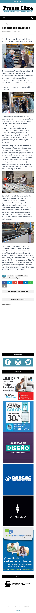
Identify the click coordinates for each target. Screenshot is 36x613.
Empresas (10, 276)
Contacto (26, 606)
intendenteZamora (8, 278)
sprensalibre (7, 31)
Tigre (7, 24)
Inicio (3, 24)
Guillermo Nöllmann (21, 276)
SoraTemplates (13, 609)
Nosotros (17, 606)
